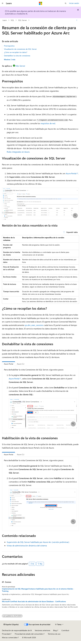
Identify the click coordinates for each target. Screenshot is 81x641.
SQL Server (22, 20)
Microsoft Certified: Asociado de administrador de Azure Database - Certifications (34, 601)
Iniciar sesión (74, 3)
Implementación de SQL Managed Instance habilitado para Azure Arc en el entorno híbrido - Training (38, 590)
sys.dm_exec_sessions (34, 325)
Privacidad (6, 634)
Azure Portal (71, 173)
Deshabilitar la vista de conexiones (17, 55)
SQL (12, 20)
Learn (5, 20)
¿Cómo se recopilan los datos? (15, 52)
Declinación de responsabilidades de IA (17, 630)
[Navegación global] (2, 3)
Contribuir (65, 630)
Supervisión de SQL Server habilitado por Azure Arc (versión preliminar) (38, 542)
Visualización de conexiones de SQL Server (20, 49)
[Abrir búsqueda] (65, 3)
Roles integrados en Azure (18, 151)
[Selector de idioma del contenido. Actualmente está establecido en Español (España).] (11, 624)
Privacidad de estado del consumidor (29, 634)
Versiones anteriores (42, 630)
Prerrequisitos (9, 46)
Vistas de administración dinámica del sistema (27, 545)
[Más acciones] (77, 20)
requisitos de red (48, 123)
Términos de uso (54, 634)
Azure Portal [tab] (8, 364)
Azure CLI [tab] (20, 364)
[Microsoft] (40, 3)
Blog (55, 630)
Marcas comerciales (9, 637)
